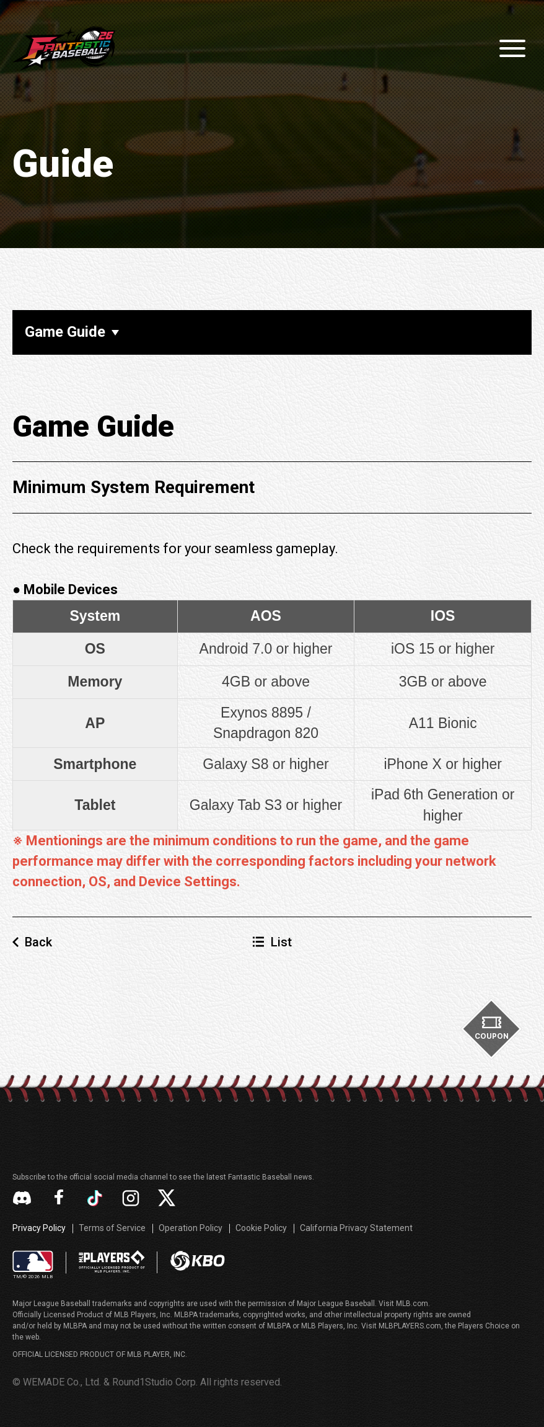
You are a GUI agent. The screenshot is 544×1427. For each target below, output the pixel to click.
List (281, 942)
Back (38, 942)
